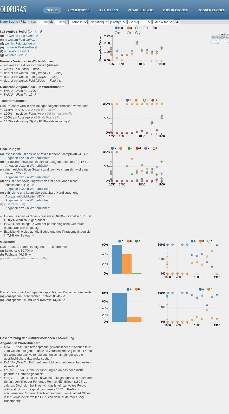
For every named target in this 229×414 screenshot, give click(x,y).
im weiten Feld (20, 36)
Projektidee (78, 10)
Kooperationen (211, 10)
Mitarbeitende (140, 10)
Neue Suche (9, 21)
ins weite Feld (19, 47)
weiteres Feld (14, 55)
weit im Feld (18, 43)
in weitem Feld (20, 39)
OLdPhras (13, 10)
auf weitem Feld (15, 51)
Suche (52, 10)
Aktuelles (108, 10)
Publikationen (175, 10)
